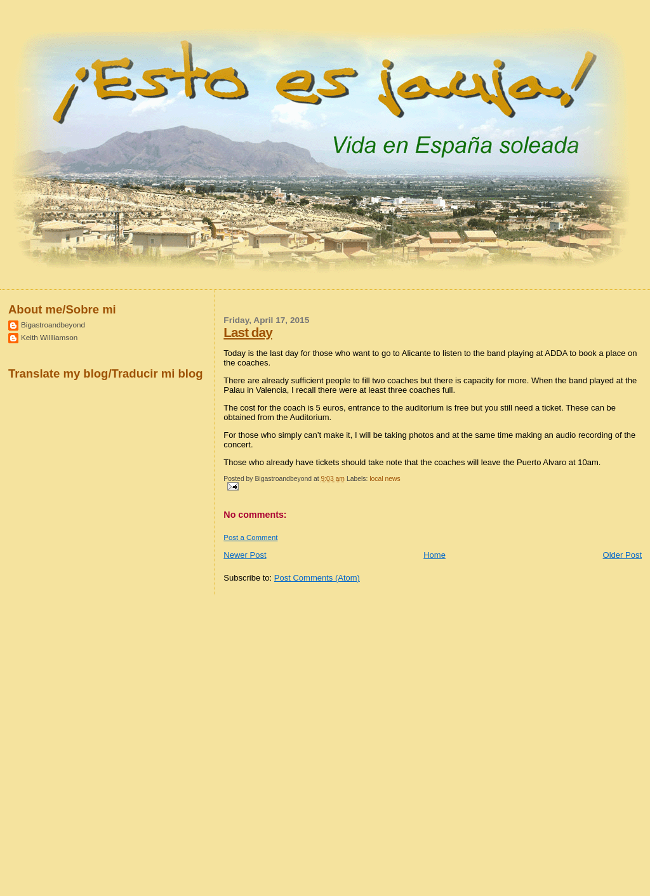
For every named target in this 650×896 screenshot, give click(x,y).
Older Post (622, 555)
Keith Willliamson (49, 337)
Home (434, 555)
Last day (247, 332)
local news (385, 478)
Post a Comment (250, 537)
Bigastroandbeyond (53, 324)
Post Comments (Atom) (317, 578)
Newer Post (244, 555)
